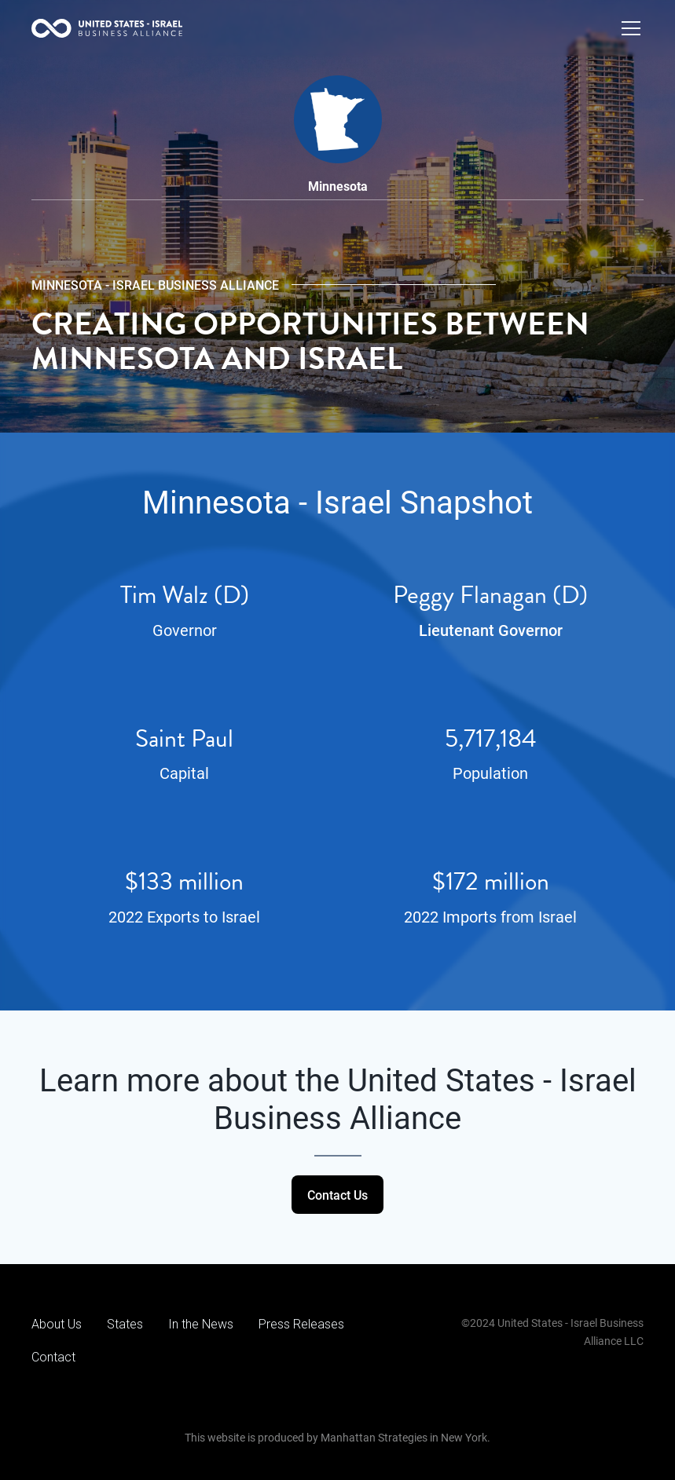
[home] (106, 28)
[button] (628, 28)
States (125, 1324)
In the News (200, 1324)
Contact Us (337, 1194)
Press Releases (301, 1324)
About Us (56, 1324)
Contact (53, 1357)
